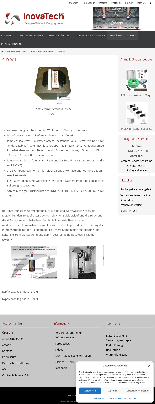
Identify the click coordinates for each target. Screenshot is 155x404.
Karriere (103, 3)
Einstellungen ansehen (138, 390)
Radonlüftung (114, 345)
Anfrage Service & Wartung (136, 160)
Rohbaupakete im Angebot (137, 189)
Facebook (61, 368)
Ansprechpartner (12, 338)
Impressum (132, 398)
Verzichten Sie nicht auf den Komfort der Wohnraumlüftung (135, 199)
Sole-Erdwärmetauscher (42, 51)
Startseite (74, 3)
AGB (4, 369)
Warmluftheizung (116, 354)
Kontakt (129, 3)
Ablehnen (112, 390)
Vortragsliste (62, 343)
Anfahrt (6, 345)
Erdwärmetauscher (16, 51)
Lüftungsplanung (116, 335)
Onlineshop (89, 3)
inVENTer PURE (130, 211)
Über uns (141, 3)
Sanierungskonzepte (118, 340)
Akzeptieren (90, 390)
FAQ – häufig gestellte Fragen (73, 355)
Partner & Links (64, 362)
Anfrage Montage (136, 170)
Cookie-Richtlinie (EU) (15, 375)
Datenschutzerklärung (117, 398)
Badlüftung (113, 350)
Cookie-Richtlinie (100, 398)
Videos (59, 349)
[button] (149, 365)
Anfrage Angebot (136, 165)
